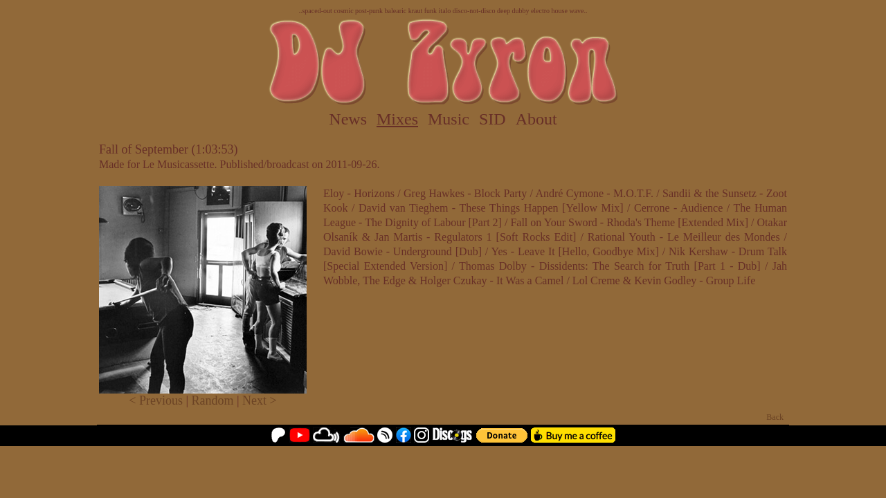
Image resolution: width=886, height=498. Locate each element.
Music (448, 119)
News (348, 119)
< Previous (156, 400)
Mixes (397, 119)
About (536, 119)
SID (492, 119)
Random (213, 400)
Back (775, 417)
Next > (259, 400)
